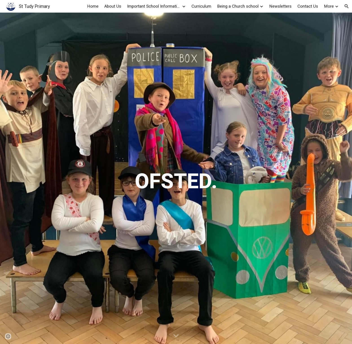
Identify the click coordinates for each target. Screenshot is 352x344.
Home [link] (93, 6)
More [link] (329, 6)
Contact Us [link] (307, 6)
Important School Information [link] (154, 6)
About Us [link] (112, 6)
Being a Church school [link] (238, 6)
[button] (346, 6)
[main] (176, 178)
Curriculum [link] (201, 6)
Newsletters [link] (280, 6)
